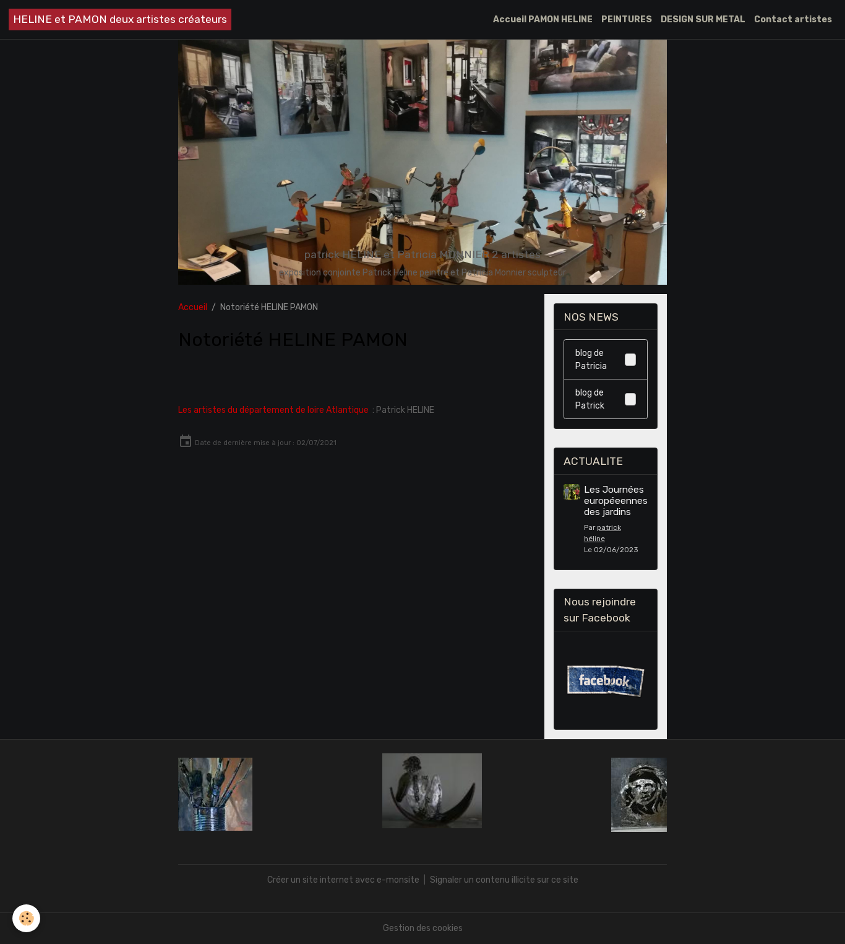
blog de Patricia (605, 359)
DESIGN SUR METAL (703, 19)
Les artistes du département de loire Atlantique (273, 410)
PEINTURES (626, 19)
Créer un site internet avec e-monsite (343, 880)
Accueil (192, 307)
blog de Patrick (605, 399)
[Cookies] (26, 918)
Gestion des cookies (423, 928)
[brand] (120, 19)
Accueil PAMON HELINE (543, 19)
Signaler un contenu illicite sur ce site (504, 880)
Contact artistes (793, 19)
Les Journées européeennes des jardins (616, 501)
